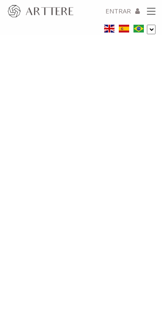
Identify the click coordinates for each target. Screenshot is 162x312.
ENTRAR (122, 10)
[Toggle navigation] (151, 12)
